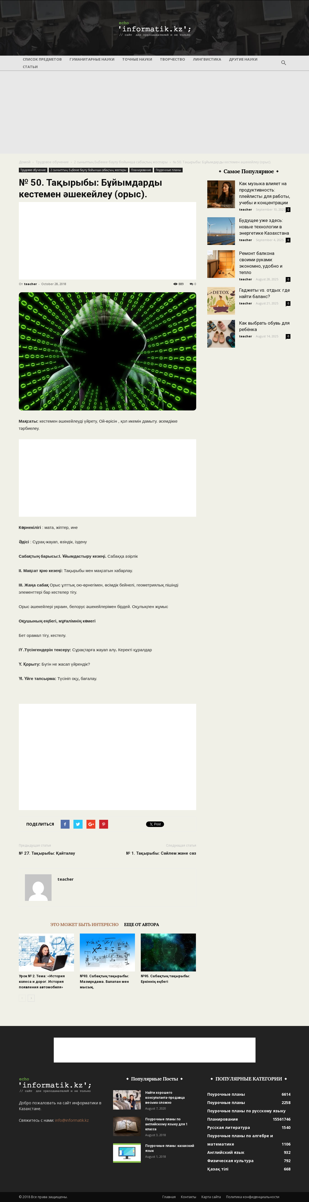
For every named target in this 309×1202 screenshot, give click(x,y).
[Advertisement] (154, 112)
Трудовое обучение (52, 162)
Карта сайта (211, 1197)
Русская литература (228, 1127)
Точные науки (137, 59)
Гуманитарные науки (92, 59)
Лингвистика (207, 59)
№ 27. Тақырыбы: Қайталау (47, 853)
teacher (30, 284)
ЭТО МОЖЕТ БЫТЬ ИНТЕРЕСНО (84, 924)
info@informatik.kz (72, 1120)
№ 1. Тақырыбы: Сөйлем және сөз (161, 853)
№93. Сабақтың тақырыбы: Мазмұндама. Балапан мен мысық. (104, 981)
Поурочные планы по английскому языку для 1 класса (166, 1124)
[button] (283, 63)
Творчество (172, 59)
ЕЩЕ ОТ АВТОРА (141, 924)
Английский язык (225, 1152)
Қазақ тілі (217, 1169)
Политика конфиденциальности (252, 1197)
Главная (169, 1197)
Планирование (141, 170)
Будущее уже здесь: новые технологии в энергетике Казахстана (264, 227)
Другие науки (243, 59)
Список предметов (42, 59)
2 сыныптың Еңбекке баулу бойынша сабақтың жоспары (121, 162)
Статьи (30, 66)
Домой (24, 162)
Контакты (188, 1197)
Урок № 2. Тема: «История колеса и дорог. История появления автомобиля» (42, 981)
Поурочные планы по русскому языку (246, 1110)
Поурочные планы (168, 170)
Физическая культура (230, 1160)
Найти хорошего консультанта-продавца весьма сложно (165, 1098)
